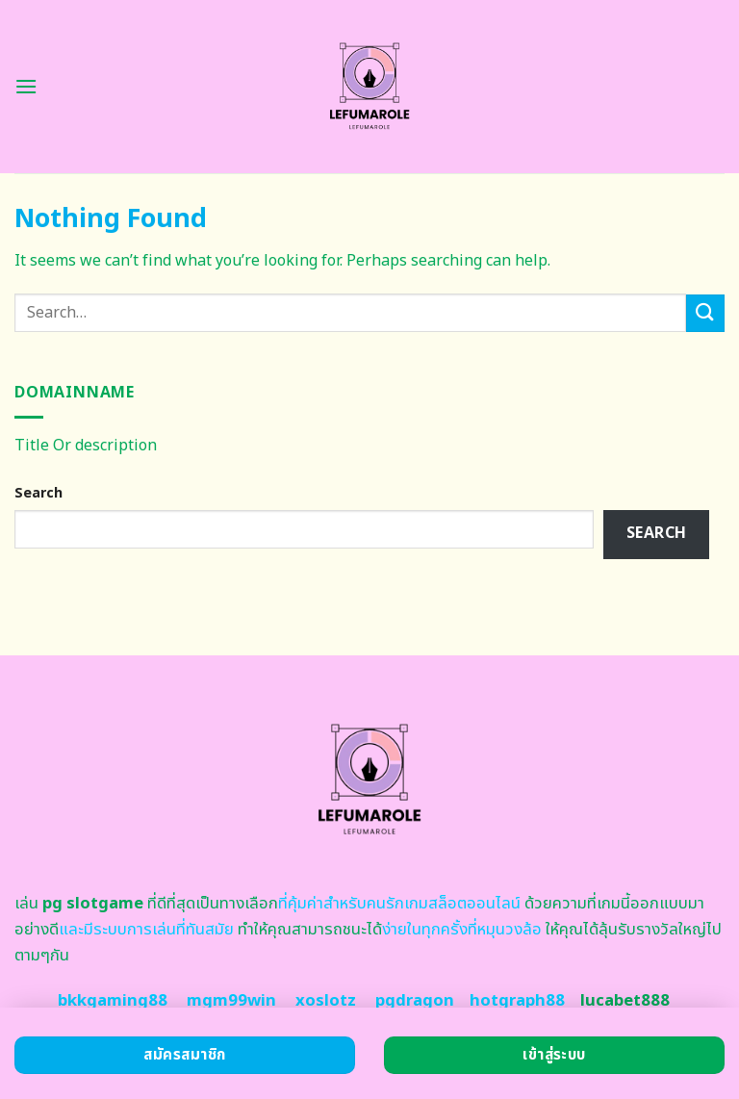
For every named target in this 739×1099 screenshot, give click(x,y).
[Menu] (26, 86)
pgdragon (414, 1000)
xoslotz (325, 1000)
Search (38, 493)
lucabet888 (625, 1000)
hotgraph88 (517, 1000)
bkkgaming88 (112, 1000)
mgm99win (231, 1000)
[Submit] (705, 313)
